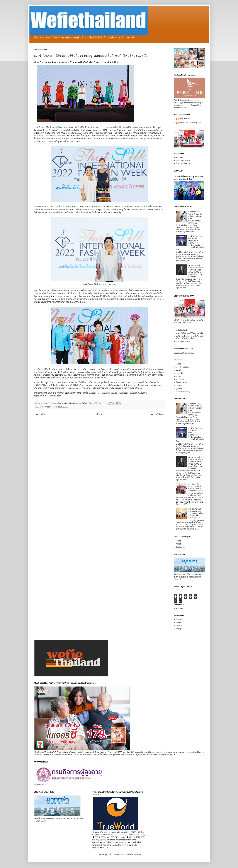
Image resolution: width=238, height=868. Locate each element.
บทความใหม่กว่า (41, 414)
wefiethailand (181, 330)
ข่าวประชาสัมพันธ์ (46, 407)
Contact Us (180, 547)
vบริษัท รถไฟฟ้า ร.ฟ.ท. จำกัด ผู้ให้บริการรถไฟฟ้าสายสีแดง (189, 337)
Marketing (180, 376)
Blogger (138, 854)
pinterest (179, 625)
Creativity (64, 407)
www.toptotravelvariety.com (190, 123)
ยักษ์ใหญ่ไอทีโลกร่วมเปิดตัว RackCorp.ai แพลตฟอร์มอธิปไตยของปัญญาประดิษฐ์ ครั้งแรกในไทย (190, 243)
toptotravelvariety (183, 160)
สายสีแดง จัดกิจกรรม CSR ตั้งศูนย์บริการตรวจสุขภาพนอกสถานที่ (195, 487)
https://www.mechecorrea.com (47, 396)
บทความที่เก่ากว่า (157, 414)
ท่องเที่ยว (179, 370)
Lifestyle (179, 373)
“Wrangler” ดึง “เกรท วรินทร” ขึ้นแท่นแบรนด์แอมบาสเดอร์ (196, 215)
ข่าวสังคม (56, 407)
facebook (180, 619)
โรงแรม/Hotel (181, 382)
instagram (180, 629)
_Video (179, 389)
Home (178, 364)
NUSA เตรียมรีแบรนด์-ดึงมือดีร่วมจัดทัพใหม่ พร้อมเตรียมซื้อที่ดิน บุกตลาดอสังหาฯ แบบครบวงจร (196, 270)
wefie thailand (184, 119)
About (178, 544)
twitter (178, 622)
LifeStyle (179, 385)
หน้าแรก (99, 414)
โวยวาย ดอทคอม (183, 163)
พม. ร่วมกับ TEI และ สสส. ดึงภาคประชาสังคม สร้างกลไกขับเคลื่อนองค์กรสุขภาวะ (195, 513)
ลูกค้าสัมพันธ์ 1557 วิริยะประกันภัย (189, 333)
